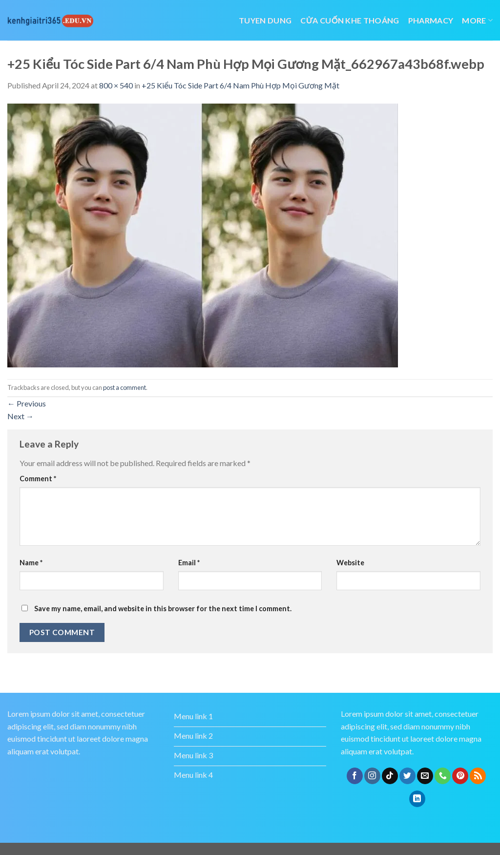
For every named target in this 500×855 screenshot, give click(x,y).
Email (189, 562)
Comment (38, 478)
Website (350, 562)
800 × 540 (116, 85)
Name (31, 562)
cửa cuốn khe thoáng (349, 20)
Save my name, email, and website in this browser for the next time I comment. (163, 608)
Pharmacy (431, 20)
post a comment (124, 387)
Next (20, 416)
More (477, 20)
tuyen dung (265, 20)
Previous (26, 403)
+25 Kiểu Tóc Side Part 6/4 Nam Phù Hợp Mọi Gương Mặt (240, 85)
